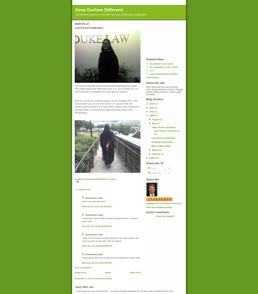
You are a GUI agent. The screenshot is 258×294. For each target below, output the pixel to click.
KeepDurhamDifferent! (160, 199)
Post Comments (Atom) (100, 278)
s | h (152, 70)
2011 (152, 107)
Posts (152, 168)
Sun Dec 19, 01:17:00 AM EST (97, 206)
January (156, 154)
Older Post (135, 272)
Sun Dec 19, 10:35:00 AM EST (97, 226)
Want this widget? (165, 216)
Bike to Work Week (161, 146)
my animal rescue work (161, 64)
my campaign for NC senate (164, 67)
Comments (154, 173)
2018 (152, 103)
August (156, 119)
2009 (152, 115)
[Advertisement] (162, 38)
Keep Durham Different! (99, 9)
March (155, 150)
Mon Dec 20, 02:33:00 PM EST (97, 263)
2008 (152, 158)
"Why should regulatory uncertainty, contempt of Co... (165, 131)
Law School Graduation (163, 138)
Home (108, 272)
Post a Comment (83, 267)
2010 (152, 111)
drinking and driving (161, 142)
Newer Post (80, 272)
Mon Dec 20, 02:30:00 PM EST (97, 246)
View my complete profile (159, 207)
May (154, 123)
